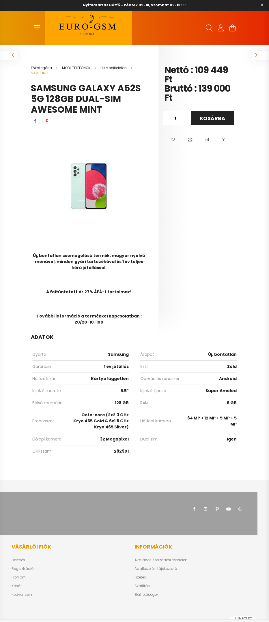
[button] (172, 139)
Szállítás (142, 586)
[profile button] (221, 28)
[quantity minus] (167, 118)
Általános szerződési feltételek (160, 560)
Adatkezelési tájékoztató (155, 569)
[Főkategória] (42, 67)
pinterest (217, 509)
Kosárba (212, 118)
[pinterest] (46, 121)
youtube (228, 509)
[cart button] (232, 28)
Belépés (18, 560)
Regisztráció (22, 569)
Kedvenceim (22, 595)
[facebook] (35, 121)
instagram (205, 509)
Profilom (19, 577)
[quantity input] (175, 118)
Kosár (17, 586)
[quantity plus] (183, 118)
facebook (194, 509)
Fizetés (140, 577)
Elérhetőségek (146, 595)
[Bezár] (261, 5)
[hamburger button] (36, 28)
